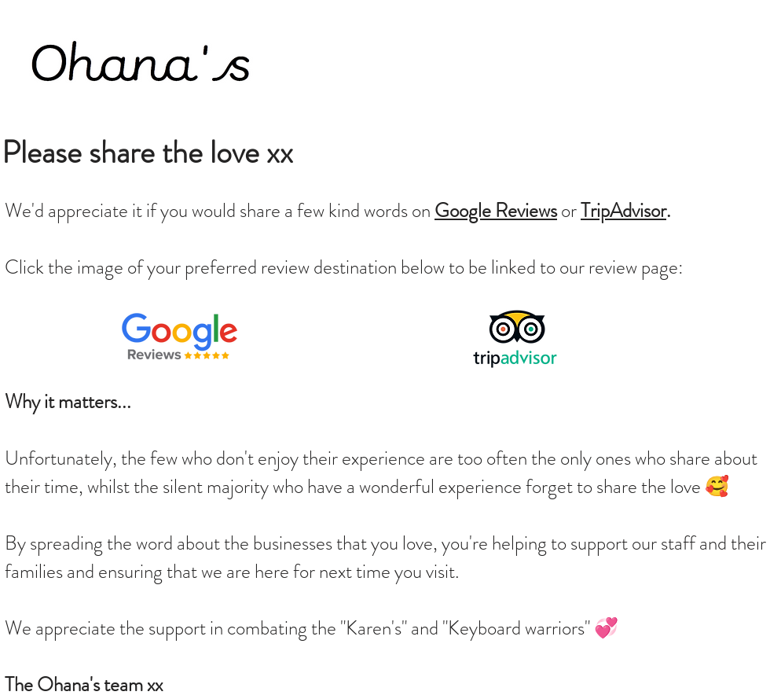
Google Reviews (495, 211)
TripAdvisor (623, 211)
